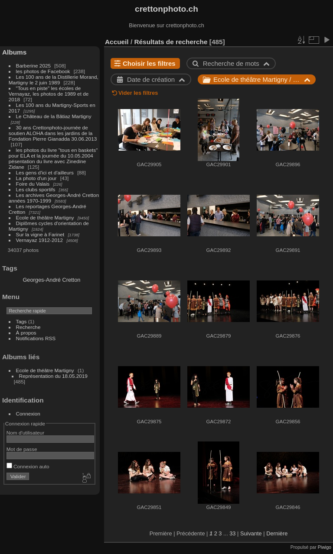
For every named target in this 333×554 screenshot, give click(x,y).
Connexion (28, 413)
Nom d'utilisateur (25, 432)
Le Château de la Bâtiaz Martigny (53, 116)
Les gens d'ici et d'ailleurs (45, 172)
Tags (21, 321)
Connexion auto (28, 466)
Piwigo (324, 547)
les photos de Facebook (43, 71)
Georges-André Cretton (51, 280)
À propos (26, 332)
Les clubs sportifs (36, 189)
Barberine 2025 (33, 65)
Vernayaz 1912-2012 (39, 240)
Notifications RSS (36, 338)
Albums (14, 52)
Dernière (276, 533)
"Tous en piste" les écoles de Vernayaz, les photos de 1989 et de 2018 (48, 93)
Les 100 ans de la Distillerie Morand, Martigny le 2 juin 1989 (53, 79)
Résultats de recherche (170, 41)
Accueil (117, 41)
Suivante (251, 533)
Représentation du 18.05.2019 (53, 376)
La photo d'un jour (36, 178)
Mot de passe (22, 449)
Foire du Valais (33, 184)
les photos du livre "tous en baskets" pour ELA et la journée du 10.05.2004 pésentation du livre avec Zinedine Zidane (53, 158)
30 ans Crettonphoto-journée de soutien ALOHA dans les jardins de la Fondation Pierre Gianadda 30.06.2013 (53, 133)
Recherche (28, 327)
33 (232, 533)
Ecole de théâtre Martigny (45, 217)
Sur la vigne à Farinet (40, 234)
